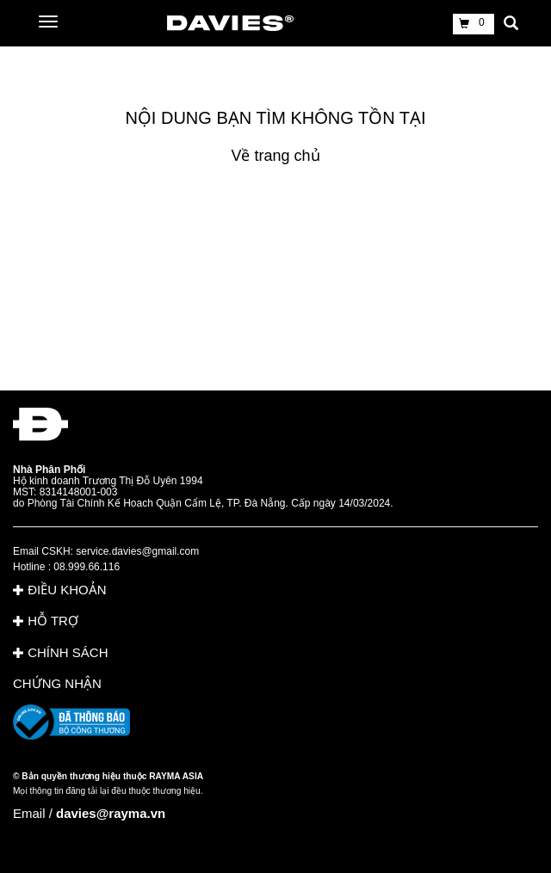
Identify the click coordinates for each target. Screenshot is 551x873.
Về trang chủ (275, 155)
